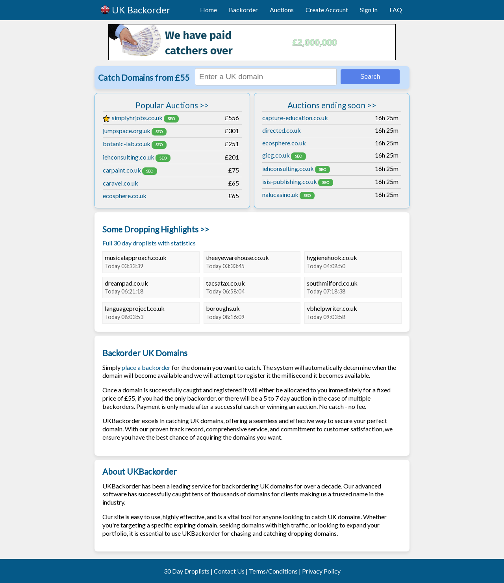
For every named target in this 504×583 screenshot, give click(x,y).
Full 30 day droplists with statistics (149, 243)
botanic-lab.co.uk (126, 143)
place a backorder (146, 367)
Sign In (369, 9)
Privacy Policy (321, 571)
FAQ (395, 9)
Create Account (327, 9)
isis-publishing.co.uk (289, 181)
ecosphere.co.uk (124, 195)
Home (208, 9)
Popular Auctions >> (172, 105)
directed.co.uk (281, 130)
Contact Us (229, 571)
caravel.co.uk (120, 183)
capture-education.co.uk (295, 117)
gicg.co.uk (276, 155)
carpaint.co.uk (122, 170)
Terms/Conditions (273, 571)
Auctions (282, 9)
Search (370, 76)
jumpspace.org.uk (126, 130)
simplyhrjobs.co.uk (133, 117)
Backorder (243, 9)
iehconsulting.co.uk (128, 157)
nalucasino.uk (280, 194)
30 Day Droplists (186, 571)
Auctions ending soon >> (331, 105)
